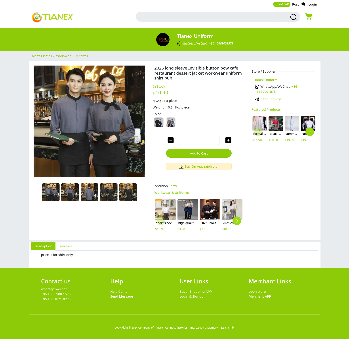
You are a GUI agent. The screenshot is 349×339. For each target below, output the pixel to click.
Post (295, 4)
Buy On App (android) (199, 166)
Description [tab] (43, 246)
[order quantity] (198, 140)
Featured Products (266, 109)
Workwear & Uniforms (171, 192)
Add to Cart (199, 153)
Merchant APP (260, 296)
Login (312, 4)
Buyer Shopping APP (195, 291)
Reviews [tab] (65, 246)
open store (257, 291)
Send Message (121, 296)
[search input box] (208, 17)
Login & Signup (191, 296)
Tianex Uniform (195, 36)
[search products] (293, 17)
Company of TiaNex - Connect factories (162, 327)
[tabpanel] (174, 257)
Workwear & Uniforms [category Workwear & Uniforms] (72, 56)
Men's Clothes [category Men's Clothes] (42, 56)
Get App (282, 4)
